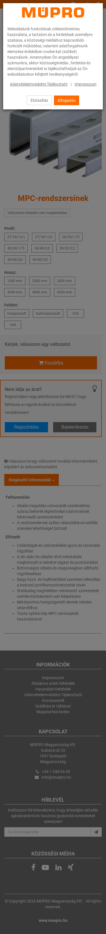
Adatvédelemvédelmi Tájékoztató (39, 84)
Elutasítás (39, 100)
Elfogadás (66, 100)
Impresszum (85, 84)
